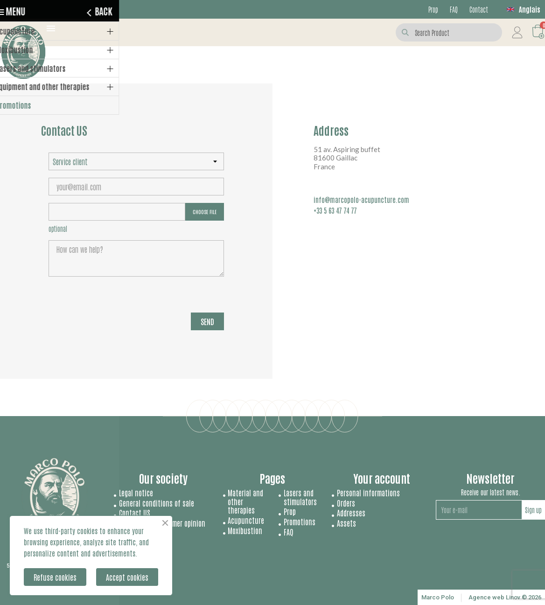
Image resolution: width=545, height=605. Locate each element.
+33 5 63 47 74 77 (335, 210)
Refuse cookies (55, 577)
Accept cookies (127, 577)
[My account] (517, 32)
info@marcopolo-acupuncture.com (361, 199)
